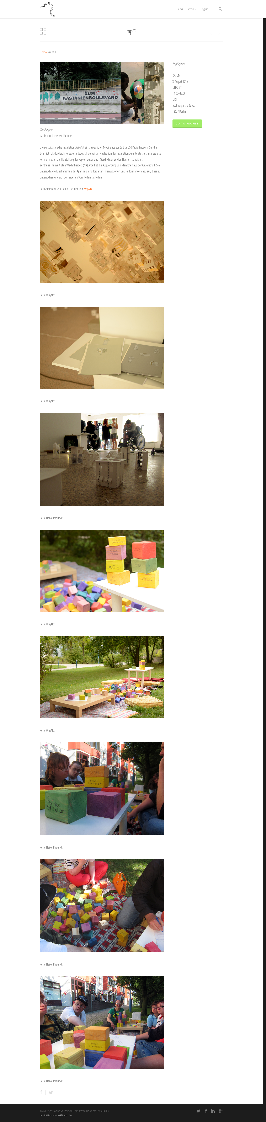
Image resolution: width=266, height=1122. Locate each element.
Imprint (43, 1115)
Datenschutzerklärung (57, 1115)
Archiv (192, 9)
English (204, 9)
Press (71, 1115)
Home (179, 9)
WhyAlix (88, 189)
